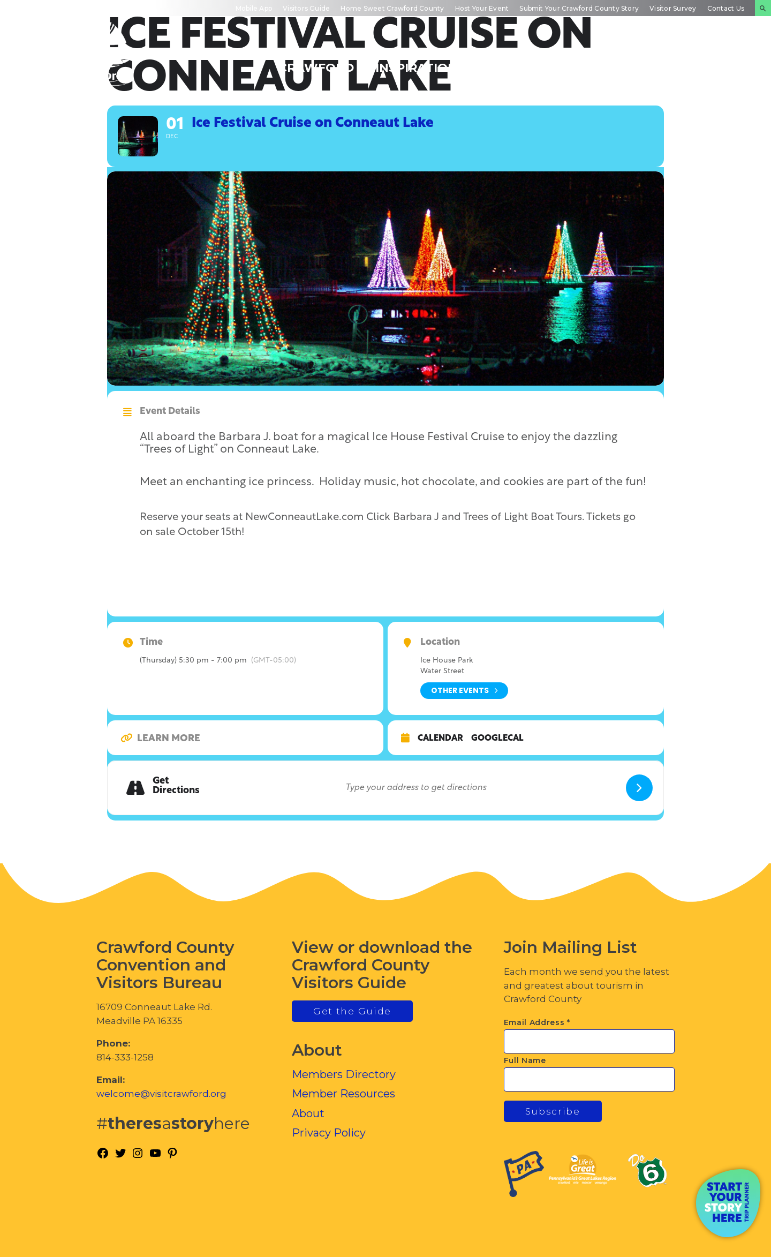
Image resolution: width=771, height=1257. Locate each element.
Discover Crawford (316, 61)
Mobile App (254, 8)
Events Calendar (514, 61)
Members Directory (344, 1074)
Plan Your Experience (707, 61)
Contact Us (725, 8)
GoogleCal (497, 738)
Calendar (440, 738)
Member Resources (343, 1093)
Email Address (537, 1022)
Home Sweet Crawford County (392, 8)
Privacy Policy (329, 1132)
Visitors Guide (306, 8)
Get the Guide (352, 1011)
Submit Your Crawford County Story (579, 8)
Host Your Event (482, 8)
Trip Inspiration (416, 61)
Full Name (525, 1060)
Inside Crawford (608, 61)
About (308, 1113)
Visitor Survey (672, 8)
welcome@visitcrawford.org (161, 1093)
